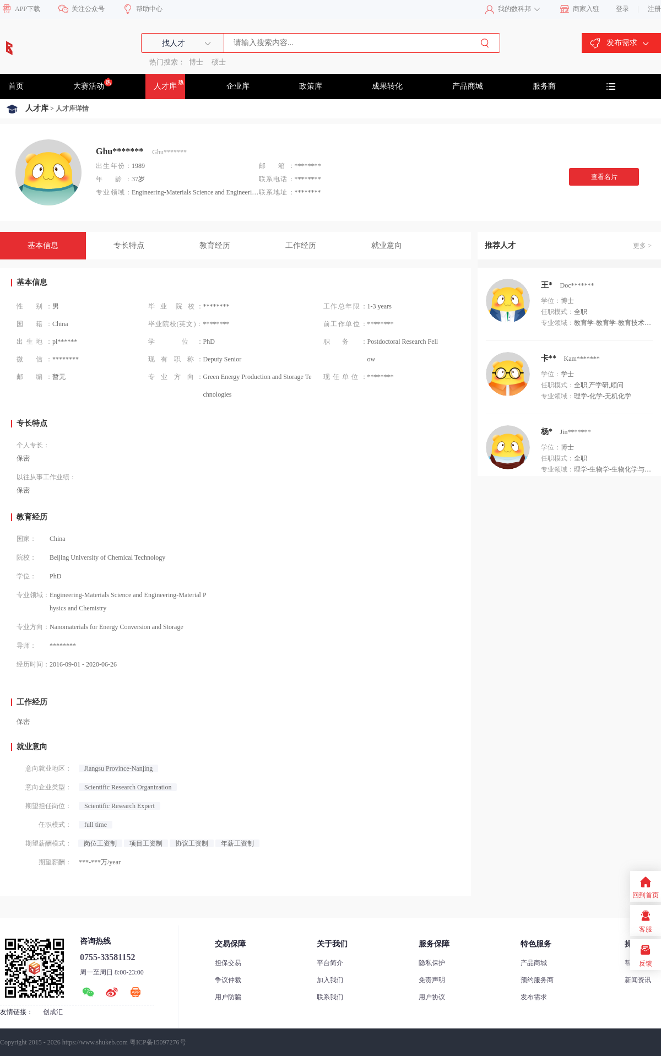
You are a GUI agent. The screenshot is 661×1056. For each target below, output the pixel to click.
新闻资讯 (638, 980)
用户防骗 (228, 997)
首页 (16, 86)
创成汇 (53, 1012)
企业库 (238, 86)
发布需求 (534, 997)
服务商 (544, 86)
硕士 (219, 62)
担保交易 (228, 963)
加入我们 (330, 980)
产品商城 (467, 86)
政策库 (310, 86)
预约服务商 (537, 980)
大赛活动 (92, 84)
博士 (196, 62)
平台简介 (330, 963)
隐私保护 (432, 963)
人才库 (169, 84)
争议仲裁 (228, 980)
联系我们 (330, 997)
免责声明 (432, 980)
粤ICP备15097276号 (157, 1042)
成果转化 (387, 86)
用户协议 (432, 997)
